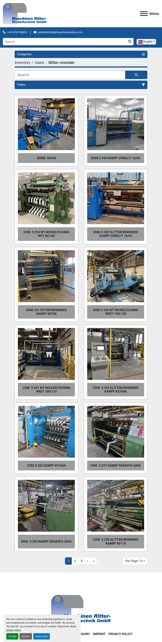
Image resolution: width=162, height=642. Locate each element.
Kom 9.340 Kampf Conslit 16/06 (115, 158)
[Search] (64, 41)
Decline (26, 636)
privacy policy (13, 630)
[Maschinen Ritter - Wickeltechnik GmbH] (81, 609)
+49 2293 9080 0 (17, 32)
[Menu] (144, 13)
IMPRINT (99, 634)
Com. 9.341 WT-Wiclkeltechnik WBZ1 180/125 (46, 389)
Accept (12, 636)
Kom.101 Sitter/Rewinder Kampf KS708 (46, 312)
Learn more (41, 636)
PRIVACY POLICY (120, 634)
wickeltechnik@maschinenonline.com (60, 32)
